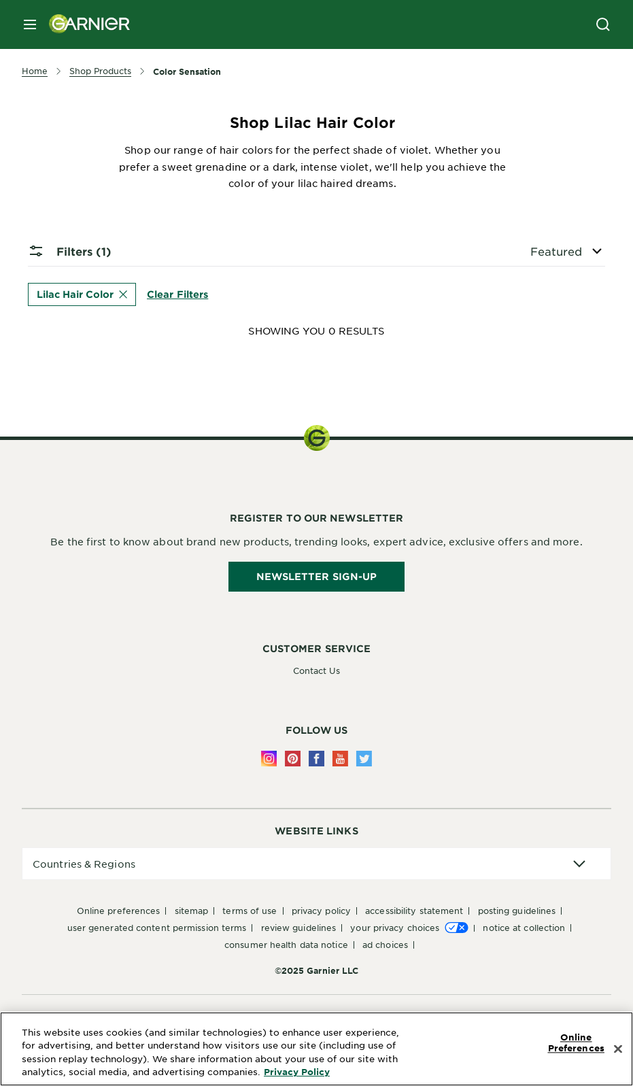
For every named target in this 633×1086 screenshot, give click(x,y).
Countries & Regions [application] (84, 864)
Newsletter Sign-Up (316, 576)
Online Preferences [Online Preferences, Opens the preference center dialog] (576, 1043)
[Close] (618, 1049)
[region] (316, 1049)
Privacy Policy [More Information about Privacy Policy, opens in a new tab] (297, 1071)
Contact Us (317, 670)
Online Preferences (118, 910)
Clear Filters (177, 293)
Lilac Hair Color (82, 294)
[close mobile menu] (30, 24)
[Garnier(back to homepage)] (84, 24)
